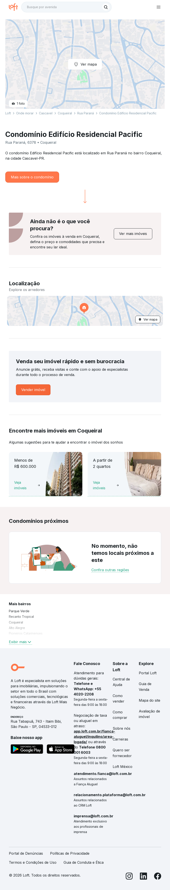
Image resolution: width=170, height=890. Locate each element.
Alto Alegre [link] (17, 628)
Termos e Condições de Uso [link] (32, 862)
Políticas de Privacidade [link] (69, 853)
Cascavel (45, 113)
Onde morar (25, 113)
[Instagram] (129, 877)
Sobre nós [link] (121, 728)
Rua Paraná (85, 113)
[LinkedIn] (143, 877)
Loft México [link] (122, 766)
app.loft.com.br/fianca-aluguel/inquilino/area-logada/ (94, 736)
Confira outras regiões (110, 570)
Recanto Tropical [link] (21, 616)
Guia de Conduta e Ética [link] (84, 862)
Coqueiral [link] (16, 622)
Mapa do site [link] (149, 700)
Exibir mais (20, 641)
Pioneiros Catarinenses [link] (25, 633)
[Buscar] (105, 7)
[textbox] (66, 7)
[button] (85, 311)
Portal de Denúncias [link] (26, 853)
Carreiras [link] (120, 739)
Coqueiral (65, 113)
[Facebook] (157, 877)
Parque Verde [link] (19, 611)
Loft (8, 113)
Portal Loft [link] (147, 673)
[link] (133, 233)
